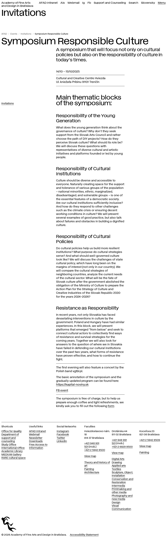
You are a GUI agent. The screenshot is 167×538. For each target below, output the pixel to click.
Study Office (8, 445)
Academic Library (12, 451)
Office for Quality (11, 431)
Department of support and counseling (10, 437)
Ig (83, 3)
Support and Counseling (110, 3)
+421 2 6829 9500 (122, 447)
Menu (162, 3)
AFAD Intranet (48, 3)
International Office (13, 448)
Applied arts (119, 466)
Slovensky (148, 3)
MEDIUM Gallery (11, 455)
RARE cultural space (13, 458)
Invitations (26, 34)
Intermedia (118, 486)
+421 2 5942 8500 (94, 450)
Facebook (63, 434)
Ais (63, 3)
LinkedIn (62, 441)
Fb (89, 3)
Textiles (116, 469)
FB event (62, 390)
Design (116, 502)
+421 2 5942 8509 (149, 440)
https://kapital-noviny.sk (72, 384)
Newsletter (35, 438)
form (111, 406)
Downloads (36, 441)
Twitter (61, 438)
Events (13, 34)
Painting (89, 469)
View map (90, 456)
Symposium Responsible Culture (51, 34)
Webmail (73, 3)
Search (133, 3)
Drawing (117, 462)
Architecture (91, 472)
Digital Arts (118, 459)
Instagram (63, 431)
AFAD (4, 34)
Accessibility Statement (84, 535)
